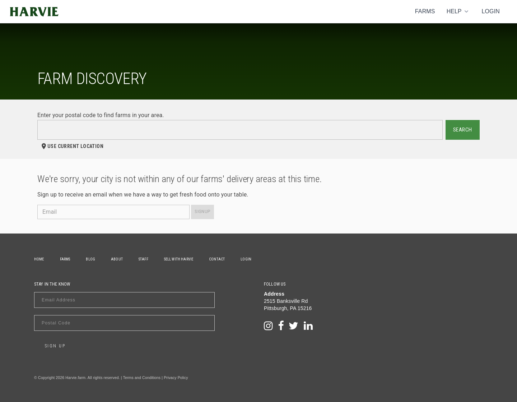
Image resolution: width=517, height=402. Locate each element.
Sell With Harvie (178, 259)
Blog (90, 259)
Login (490, 11)
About (117, 259)
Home (39, 259)
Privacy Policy (176, 377)
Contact (217, 259)
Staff (143, 259)
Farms (425, 11)
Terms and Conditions (142, 377)
